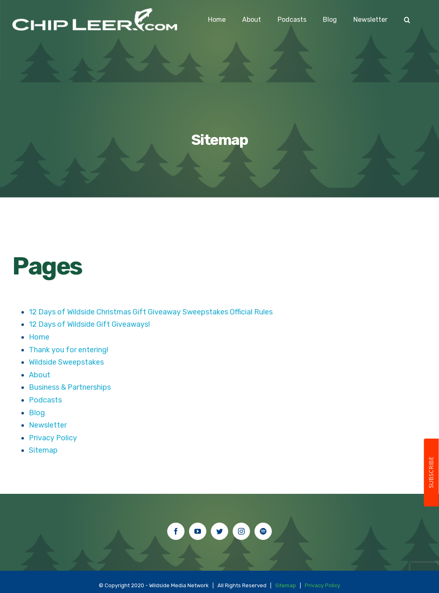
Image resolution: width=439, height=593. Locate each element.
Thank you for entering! (68, 349)
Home (39, 337)
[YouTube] (197, 531)
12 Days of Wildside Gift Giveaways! (89, 324)
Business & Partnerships (70, 387)
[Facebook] (175, 531)
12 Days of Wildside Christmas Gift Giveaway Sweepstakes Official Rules (151, 311)
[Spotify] (263, 531)
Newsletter (48, 425)
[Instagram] (241, 531)
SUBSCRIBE (431, 472)
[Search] (407, 20)
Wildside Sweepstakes (66, 362)
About (39, 374)
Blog (37, 412)
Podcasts (45, 400)
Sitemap (43, 450)
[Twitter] (219, 531)
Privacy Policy (53, 437)
